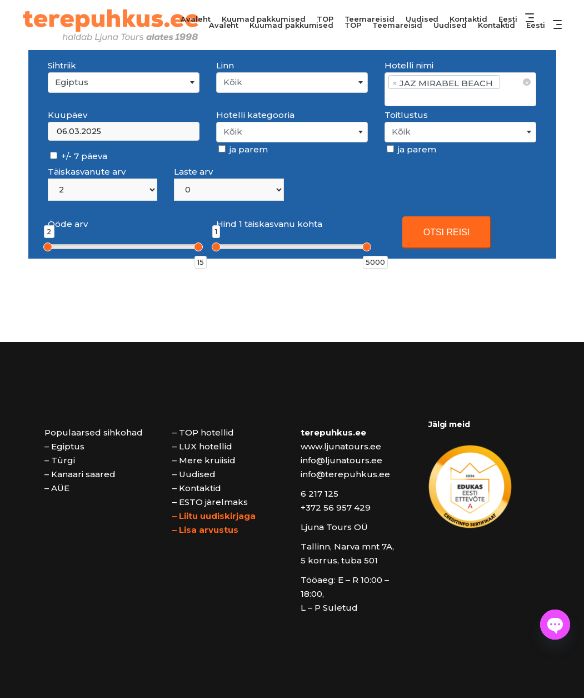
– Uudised (194, 474)
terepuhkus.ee (333, 432)
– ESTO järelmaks (210, 502)
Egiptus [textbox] (71, 82)
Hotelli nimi (409, 65)
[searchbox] (459, 97)
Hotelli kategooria (255, 115)
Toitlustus (406, 115)
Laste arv (193, 171)
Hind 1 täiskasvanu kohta (269, 224)
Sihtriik (62, 65)
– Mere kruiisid (204, 460)
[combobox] (123, 82)
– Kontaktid (196, 488)
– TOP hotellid (203, 432)
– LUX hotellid (202, 446)
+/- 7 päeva (78, 156)
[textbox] (292, 82)
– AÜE (56, 488)
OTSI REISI (446, 232)
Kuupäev (67, 115)
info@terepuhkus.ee (345, 474)
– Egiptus (64, 446)
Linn (225, 65)
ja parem (243, 149)
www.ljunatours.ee (341, 446)
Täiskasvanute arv (87, 171)
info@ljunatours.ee (341, 460)
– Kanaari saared (80, 474)
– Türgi (59, 460)
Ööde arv (68, 224)
